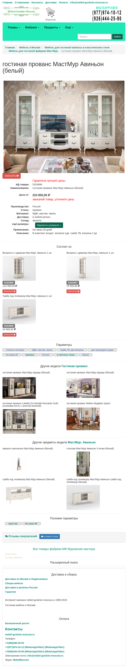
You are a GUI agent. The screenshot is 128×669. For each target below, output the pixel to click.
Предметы (52, 27)
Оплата (63, 2)
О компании (22, 2)
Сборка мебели (14, 583)
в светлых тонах (66, 355)
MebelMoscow (21, 659)
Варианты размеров (49, 225)
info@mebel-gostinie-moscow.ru (89, 2)
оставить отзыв (49, 536)
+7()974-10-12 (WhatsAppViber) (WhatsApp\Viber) (34, 647)
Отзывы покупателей (21, 536)
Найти (117, 36)
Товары (14, 27)
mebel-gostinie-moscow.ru (20, 634)
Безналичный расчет (17, 623)
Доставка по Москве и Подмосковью (26, 579)
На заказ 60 (31, 523)
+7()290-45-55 (14, 643)
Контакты (37, 2)
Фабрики (32, 27)
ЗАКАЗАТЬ (11, 175)
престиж (13, 523)
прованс (30, 355)
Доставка (50, 2)
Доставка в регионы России (21, 587)
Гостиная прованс (75, 366)
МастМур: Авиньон (82, 442)
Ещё (69, 27)
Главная (7, 2)
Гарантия (10, 591)
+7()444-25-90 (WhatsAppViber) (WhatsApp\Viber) (34, 651)
